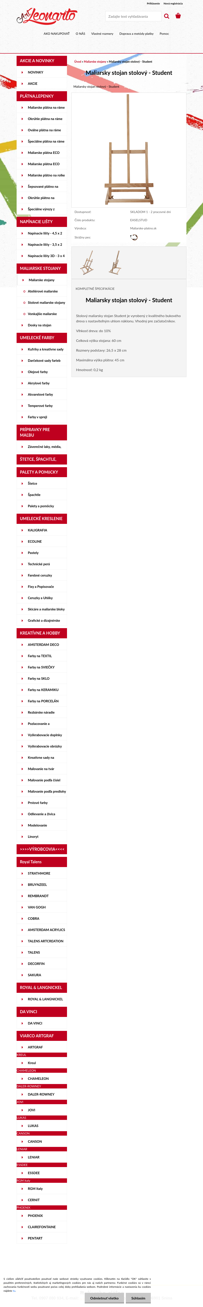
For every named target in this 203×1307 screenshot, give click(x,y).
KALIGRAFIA (37, 530)
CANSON (35, 1141)
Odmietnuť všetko (104, 1298)
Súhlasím (138, 1298)
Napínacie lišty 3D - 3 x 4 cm (46, 257)
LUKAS (33, 1126)
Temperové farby (40, 406)
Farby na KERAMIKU (43, 690)
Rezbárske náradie (41, 712)
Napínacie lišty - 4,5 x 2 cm (45, 235)
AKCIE (32, 83)
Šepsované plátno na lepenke (43, 188)
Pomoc (164, 33)
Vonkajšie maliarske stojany (42, 315)
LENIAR (34, 1157)
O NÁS (80, 33)
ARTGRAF (35, 1047)
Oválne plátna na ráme (44, 130)
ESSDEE (34, 1173)
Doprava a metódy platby (136, 33)
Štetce (32, 483)
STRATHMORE (39, 873)
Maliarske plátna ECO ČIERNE (43, 165)
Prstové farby (38, 803)
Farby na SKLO (39, 678)
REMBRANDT (38, 896)
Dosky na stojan (39, 325)
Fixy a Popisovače (41, 587)
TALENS (34, 952)
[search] (166, 16)
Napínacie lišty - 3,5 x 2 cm (45, 246)
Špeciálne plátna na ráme (46, 141)
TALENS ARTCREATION (45, 941)
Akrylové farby (39, 383)
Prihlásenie (153, 3)
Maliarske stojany (42, 280)
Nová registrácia (173, 3)
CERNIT (34, 1200)
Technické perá (39, 564)
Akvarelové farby (40, 394)
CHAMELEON (38, 1078)
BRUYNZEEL (37, 885)
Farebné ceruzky (40, 575)
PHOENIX (35, 1216)
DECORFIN (36, 964)
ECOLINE (35, 541)
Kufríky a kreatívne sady (45, 349)
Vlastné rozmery (102, 33)
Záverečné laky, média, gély (44, 448)
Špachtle (34, 495)
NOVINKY (35, 72)
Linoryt (33, 836)
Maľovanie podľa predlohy (47, 791)
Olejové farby (38, 372)
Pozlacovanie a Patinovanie (39, 725)
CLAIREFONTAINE (42, 1227)
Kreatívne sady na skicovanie (41, 759)
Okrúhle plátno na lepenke (41, 199)
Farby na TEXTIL (40, 656)
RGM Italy (35, 1189)
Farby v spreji (37, 417)
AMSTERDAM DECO (43, 645)
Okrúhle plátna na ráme (45, 119)
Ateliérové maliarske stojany (43, 293)
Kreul (32, 1063)
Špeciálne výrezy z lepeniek (41, 211)
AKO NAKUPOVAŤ (57, 33)
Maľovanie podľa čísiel (44, 780)
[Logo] (47, 16)
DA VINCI (35, 1023)
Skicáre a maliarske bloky (46, 609)
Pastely (33, 553)
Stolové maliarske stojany (46, 302)
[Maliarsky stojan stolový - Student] (129, 95)
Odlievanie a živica (41, 814)
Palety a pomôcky (41, 506)
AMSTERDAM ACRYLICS (46, 930)
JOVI (31, 1110)
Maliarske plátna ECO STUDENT (43, 154)
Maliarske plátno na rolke (46, 175)
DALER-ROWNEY (41, 1094)
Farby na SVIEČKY (41, 667)
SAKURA (34, 975)
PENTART (35, 1238)
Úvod (77, 61)
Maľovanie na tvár (41, 769)
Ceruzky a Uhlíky (40, 598)
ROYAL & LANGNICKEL (45, 999)
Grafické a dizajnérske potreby (44, 622)
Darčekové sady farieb (44, 360)
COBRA (33, 918)
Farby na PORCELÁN (43, 701)
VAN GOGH (37, 907)
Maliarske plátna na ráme (46, 107)
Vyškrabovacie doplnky (45, 735)
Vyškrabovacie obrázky (45, 746)
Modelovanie (37, 825)
